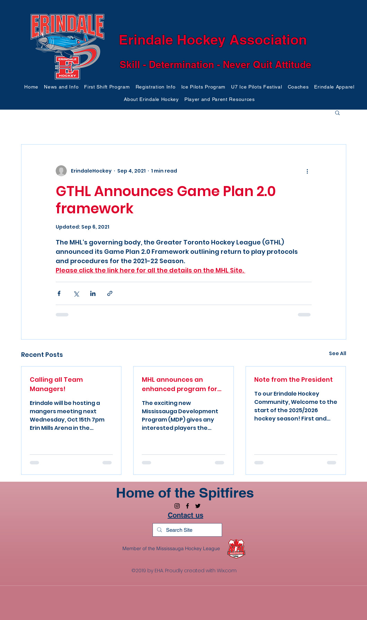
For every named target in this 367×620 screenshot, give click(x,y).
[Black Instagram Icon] (177, 505)
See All (337, 353)
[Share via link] (110, 293)
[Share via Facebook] (59, 293)
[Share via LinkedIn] (93, 293)
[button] (61, 87)
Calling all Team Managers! (56, 384)
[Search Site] (186, 530)
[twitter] (197, 505)
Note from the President (293, 379)
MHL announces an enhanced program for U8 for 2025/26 (179, 384)
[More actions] (307, 171)
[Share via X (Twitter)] (76, 293)
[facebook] (187, 505)
